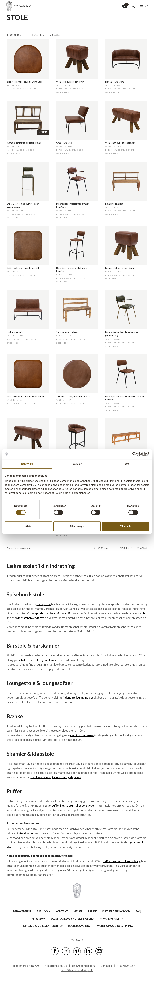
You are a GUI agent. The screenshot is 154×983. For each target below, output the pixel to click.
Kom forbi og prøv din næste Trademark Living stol (40, 855)
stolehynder (26, 833)
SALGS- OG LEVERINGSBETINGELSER (72, 918)
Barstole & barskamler (33, 645)
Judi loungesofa (15, 332)
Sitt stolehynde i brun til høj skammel (25, 396)
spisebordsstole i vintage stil (52, 613)
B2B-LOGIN (43, 911)
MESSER (78, 911)
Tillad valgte (77, 526)
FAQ (138, 911)
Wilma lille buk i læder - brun (70, 81)
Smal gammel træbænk (67, 332)
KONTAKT (62, 911)
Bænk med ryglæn (114, 203)
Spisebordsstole (25, 594)
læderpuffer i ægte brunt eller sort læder (69, 805)
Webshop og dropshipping (115, 925)
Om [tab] (127, 463)
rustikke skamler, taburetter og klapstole (55, 777)
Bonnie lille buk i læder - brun (119, 268)
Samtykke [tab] (27, 463)
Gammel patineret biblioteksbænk (24, 142)
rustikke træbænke (82, 735)
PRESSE (92, 911)
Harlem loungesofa (114, 81)
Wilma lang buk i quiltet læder (120, 142)
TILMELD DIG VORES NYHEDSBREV (42, 925)
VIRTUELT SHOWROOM (116, 911)
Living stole (43, 604)
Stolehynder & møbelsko (23, 823)
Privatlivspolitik (111, 918)
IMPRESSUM (38, 918)
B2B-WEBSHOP (22, 911)
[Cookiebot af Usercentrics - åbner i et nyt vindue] (134, 454)
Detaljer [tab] (77, 463)
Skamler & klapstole (30, 753)
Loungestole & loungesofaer (40, 683)
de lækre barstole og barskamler (38, 660)
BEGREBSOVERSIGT (80, 925)
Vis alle (55, 34)
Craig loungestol (64, 142)
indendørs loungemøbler (78, 697)
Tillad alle (125, 526)
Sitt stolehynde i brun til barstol (23, 268)
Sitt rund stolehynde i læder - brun (73, 396)
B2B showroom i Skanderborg (121, 861)
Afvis (28, 526)
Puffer (14, 791)
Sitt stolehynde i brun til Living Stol (24, 81)
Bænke (15, 716)
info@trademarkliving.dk (77, 970)
